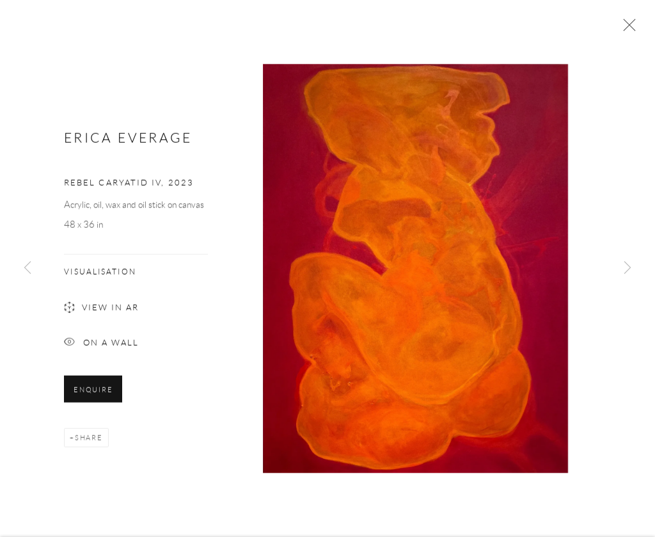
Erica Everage (128, 140)
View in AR (101, 312)
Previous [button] (27, 268)
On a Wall (101, 346)
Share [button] (89, 441)
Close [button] (626, 28)
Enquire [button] (93, 393)
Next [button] (627, 268)
